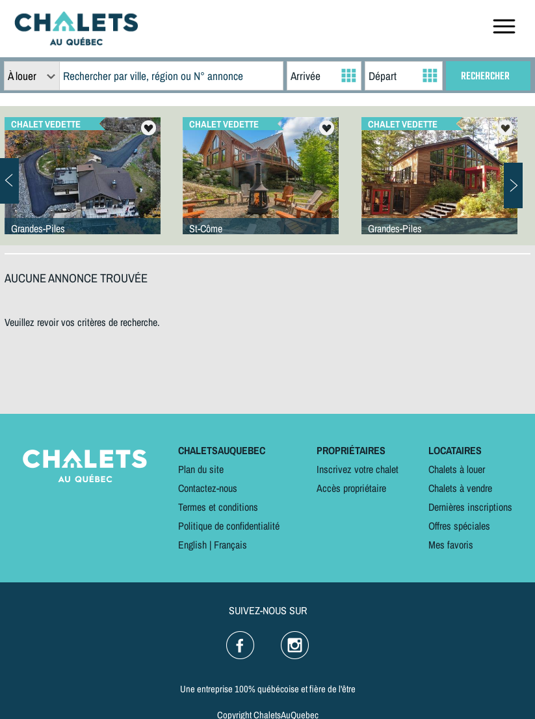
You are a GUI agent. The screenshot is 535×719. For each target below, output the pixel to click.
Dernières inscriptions (470, 507)
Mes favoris (450, 544)
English (192, 544)
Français (230, 544)
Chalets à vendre (460, 488)
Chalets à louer (456, 469)
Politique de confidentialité (229, 526)
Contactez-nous (207, 488)
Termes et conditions (218, 507)
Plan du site (201, 469)
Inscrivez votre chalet (357, 469)
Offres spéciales (459, 526)
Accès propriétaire (351, 488)
